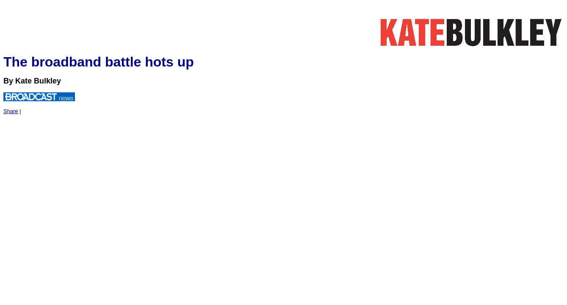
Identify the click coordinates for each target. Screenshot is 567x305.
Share (10, 111)
